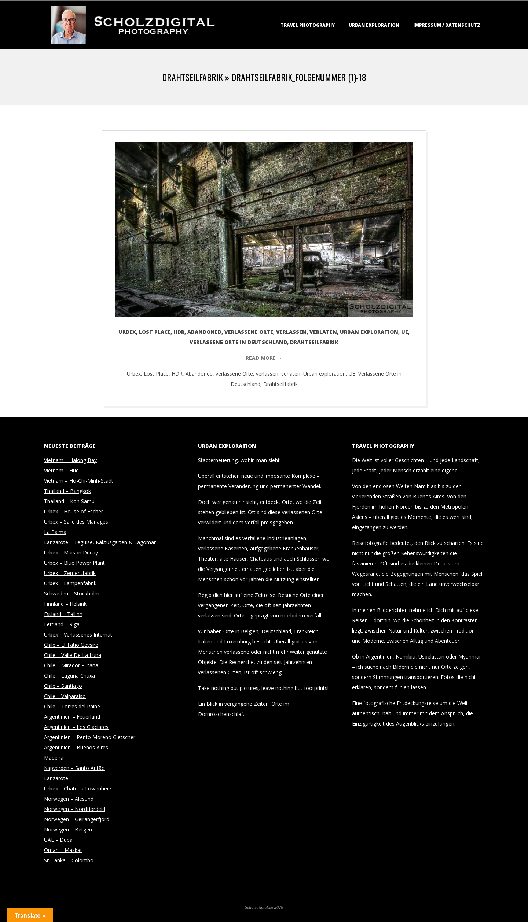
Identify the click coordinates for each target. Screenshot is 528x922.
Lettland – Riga (62, 624)
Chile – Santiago (63, 685)
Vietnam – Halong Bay (70, 460)
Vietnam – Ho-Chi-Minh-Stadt (78, 480)
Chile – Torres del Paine (72, 706)
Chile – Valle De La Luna (72, 655)
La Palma (55, 531)
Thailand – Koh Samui (70, 501)
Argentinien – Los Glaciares (76, 726)
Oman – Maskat (63, 850)
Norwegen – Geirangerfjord (76, 819)
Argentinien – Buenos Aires (76, 747)
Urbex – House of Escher (73, 511)
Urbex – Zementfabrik (70, 572)
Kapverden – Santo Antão (74, 767)
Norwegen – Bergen (68, 829)
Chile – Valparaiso (65, 696)
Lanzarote (56, 778)
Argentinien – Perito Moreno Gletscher (89, 737)
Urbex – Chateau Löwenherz (77, 788)
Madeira (53, 757)
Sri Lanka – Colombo (69, 860)
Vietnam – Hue (61, 470)
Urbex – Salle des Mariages (76, 521)
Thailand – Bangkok (67, 490)
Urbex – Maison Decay (71, 552)
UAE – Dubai (59, 839)
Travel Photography (307, 25)
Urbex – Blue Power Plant (74, 562)
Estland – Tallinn (63, 614)
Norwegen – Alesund (69, 798)
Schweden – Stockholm (71, 593)
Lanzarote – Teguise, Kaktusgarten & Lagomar (100, 542)
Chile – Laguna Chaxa (69, 675)
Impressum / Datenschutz (446, 25)
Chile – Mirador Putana (71, 665)
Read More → (264, 357)
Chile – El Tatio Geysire (71, 644)
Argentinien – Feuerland (72, 716)
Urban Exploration (374, 25)
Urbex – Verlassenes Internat (78, 634)
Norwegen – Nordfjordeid (74, 808)
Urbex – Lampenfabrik (70, 583)
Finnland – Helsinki (66, 603)
